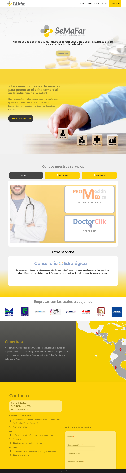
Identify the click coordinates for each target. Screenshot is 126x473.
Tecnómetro (66, 471)
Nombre (70, 467)
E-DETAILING (90, 231)
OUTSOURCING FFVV (89, 203)
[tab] (26, 175)
